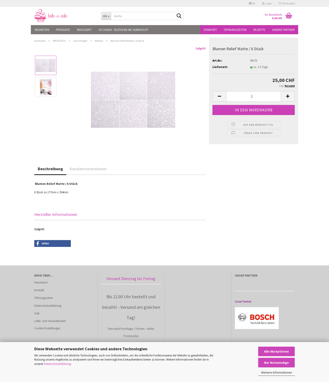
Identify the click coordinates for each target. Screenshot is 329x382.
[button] (252, 3)
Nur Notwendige (276, 363)
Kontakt (39, 290)
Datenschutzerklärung (57, 364)
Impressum (41, 282)
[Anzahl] (253, 96)
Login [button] (267, 3)
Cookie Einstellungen (47, 328)
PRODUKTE (63, 30)
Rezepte (259, 30)
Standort (210, 30)
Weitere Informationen (276, 372)
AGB (36, 313)
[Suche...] (106, 16)
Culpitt (201, 48)
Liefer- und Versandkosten (50, 321)
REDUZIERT (84, 30)
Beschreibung (50, 168)
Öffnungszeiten (235, 30)
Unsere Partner (283, 30)
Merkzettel (287, 3)
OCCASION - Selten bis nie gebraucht (123, 30)
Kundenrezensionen (88, 168)
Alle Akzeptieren (276, 351)
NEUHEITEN (42, 30)
